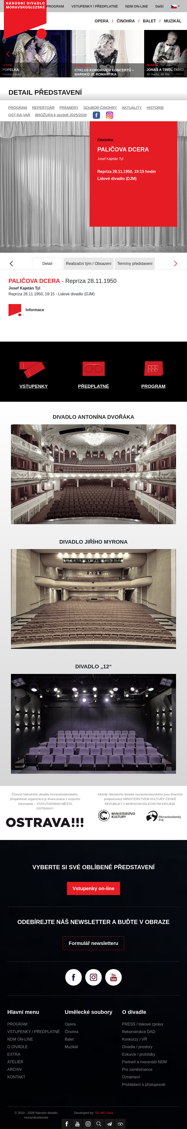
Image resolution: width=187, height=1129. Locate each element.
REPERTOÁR (43, 107)
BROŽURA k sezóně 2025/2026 (61, 115)
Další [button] (159, 6)
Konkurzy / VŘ (134, 1039)
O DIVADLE (17, 1047)
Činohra (71, 1032)
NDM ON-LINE (20, 1039)
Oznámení (131, 1077)
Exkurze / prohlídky (138, 1054)
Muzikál (71, 1047)
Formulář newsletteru (93, 943)
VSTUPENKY (33, 386)
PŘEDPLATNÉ (93, 386)
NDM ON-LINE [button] (136, 6)
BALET (149, 21)
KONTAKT (16, 1077)
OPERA (102, 21)
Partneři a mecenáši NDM (144, 1062)
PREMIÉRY (68, 107)
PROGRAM (17, 107)
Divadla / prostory (137, 1047)
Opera (70, 1024)
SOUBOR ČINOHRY (100, 107)
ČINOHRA (126, 21)
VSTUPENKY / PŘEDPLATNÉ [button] (94, 6)
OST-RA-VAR (19, 115)
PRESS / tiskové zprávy (142, 1024)
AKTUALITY (132, 107)
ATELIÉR (15, 1062)
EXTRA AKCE (83, 65)
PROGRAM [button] (55, 6)
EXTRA (13, 1054)
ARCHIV (14, 1069)
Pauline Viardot (11, 74)
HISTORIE (155, 107)
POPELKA (10, 70)
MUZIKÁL (173, 21)
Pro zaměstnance (137, 1069)
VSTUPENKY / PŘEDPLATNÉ (33, 1032)
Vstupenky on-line (93, 888)
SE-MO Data (104, 1113)
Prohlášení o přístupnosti (143, 1084)
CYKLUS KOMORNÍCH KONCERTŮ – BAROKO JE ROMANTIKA (104, 72)
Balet (69, 1039)
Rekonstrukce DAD (138, 1032)
